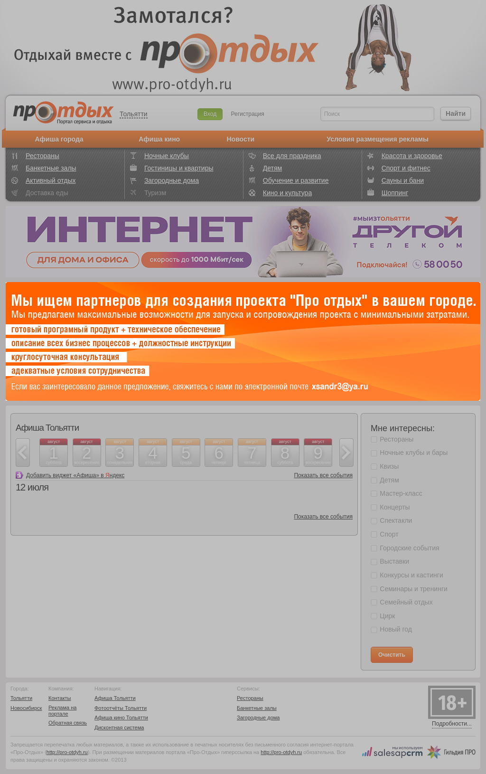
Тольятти (134, 114)
